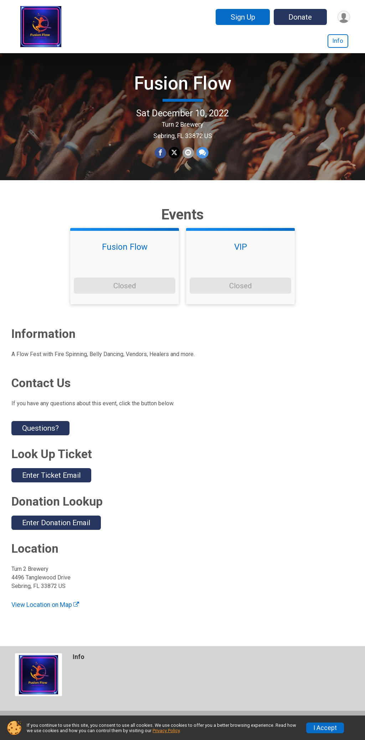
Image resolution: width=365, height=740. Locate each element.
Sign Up (242, 17)
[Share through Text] (202, 157)
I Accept (325, 727)
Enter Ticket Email (51, 484)
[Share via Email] (188, 157)
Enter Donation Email (56, 531)
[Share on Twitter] (174, 157)
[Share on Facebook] (160, 157)
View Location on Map (45, 613)
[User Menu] (343, 17)
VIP (240, 255)
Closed (124, 294)
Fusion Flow (182, 87)
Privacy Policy (166, 730)
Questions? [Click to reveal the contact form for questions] (40, 436)
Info (338, 40)
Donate (299, 17)
